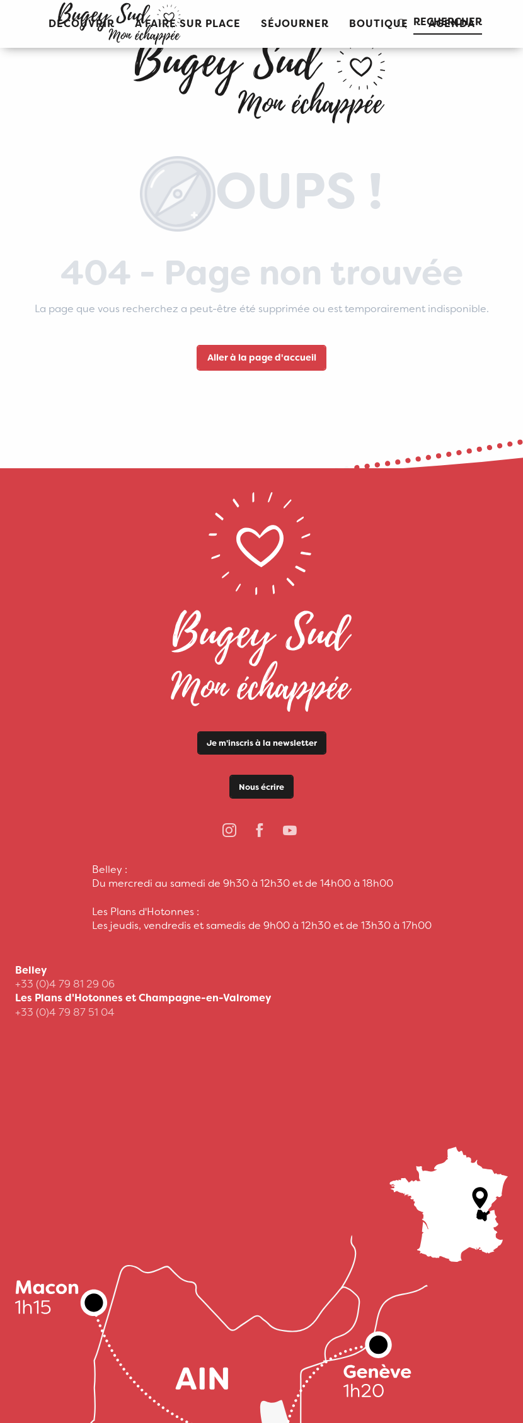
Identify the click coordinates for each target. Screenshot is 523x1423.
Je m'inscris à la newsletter (262, 743)
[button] (295, 24)
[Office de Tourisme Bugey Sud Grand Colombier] (262, 75)
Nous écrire (261, 787)
